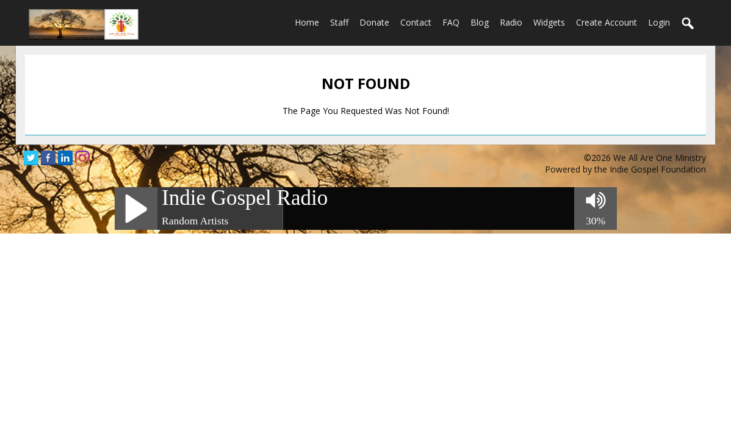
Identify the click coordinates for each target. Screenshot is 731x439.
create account (606, 22)
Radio (511, 22)
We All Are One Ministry (659, 157)
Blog (479, 22)
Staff (339, 22)
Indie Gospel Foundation (658, 169)
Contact (415, 22)
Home (307, 22)
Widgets (549, 22)
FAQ (450, 22)
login (659, 22)
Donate (374, 22)
